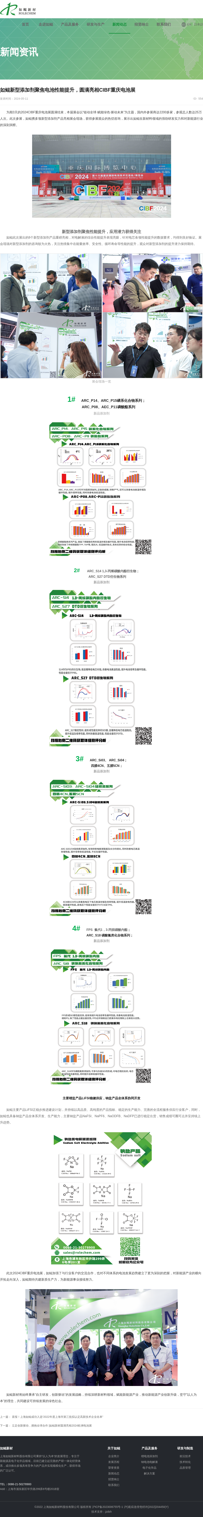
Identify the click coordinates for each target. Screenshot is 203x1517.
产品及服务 (70, 24)
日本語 (198, 24)
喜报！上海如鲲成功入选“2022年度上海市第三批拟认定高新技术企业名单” (57, 1416)
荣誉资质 (113, 1467)
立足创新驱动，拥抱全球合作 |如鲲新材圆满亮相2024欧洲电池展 (52, 1425)
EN (186, 24)
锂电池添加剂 (149, 1456)
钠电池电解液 (149, 1462)
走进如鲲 (46, 24)
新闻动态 (119, 24)
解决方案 (149, 1473)
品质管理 (185, 1467)
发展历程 (113, 1462)
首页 (25, 24)
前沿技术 (185, 1456)
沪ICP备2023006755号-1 (108, 1506)
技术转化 (185, 1462)
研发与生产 (95, 24)
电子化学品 (149, 1467)
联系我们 (164, 24)
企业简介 (113, 1456)
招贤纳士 (141, 24)
